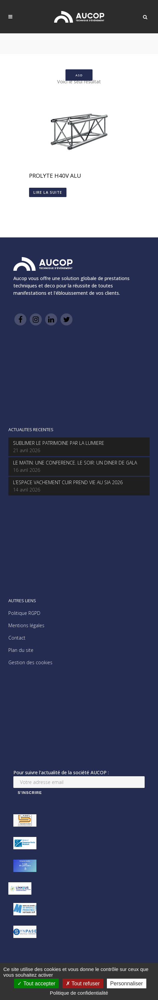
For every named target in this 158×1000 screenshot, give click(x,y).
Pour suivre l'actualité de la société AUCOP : (61, 772)
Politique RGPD (24, 613)
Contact (16, 638)
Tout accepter (36, 983)
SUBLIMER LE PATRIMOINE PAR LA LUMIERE (58, 443)
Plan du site (20, 650)
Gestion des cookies (30, 662)
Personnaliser (126, 983)
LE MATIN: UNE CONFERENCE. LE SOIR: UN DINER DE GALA (75, 462)
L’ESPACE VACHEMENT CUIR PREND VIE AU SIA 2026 (68, 482)
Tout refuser (83, 983)
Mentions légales (26, 625)
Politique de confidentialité (79, 993)
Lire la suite (47, 192)
